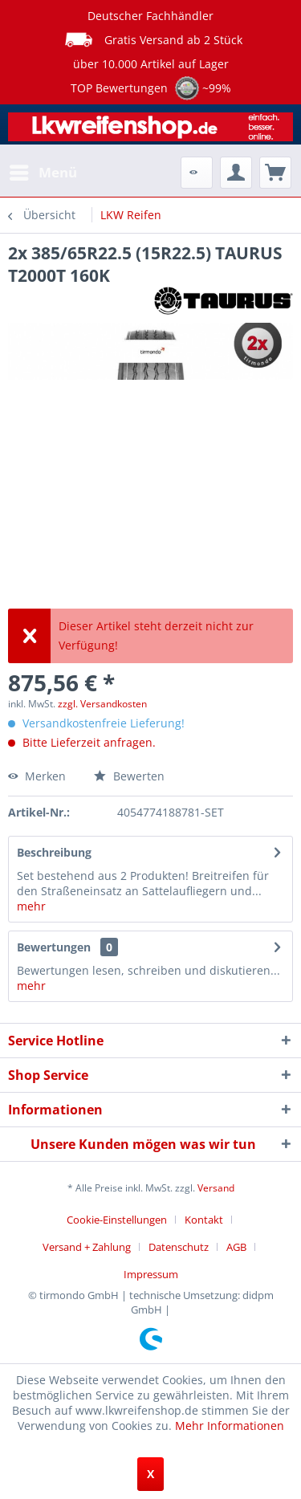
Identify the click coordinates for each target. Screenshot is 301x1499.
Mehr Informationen (229, 1425)
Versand (215, 1188)
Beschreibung (54, 852)
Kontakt (204, 1219)
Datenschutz (178, 1247)
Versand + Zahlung (87, 1247)
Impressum (151, 1274)
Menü (43, 170)
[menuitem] (42, 173)
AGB (236, 1247)
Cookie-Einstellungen (117, 1219)
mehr (31, 906)
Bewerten (129, 776)
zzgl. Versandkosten (102, 704)
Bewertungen (54, 947)
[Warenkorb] (275, 173)
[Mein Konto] (236, 173)
